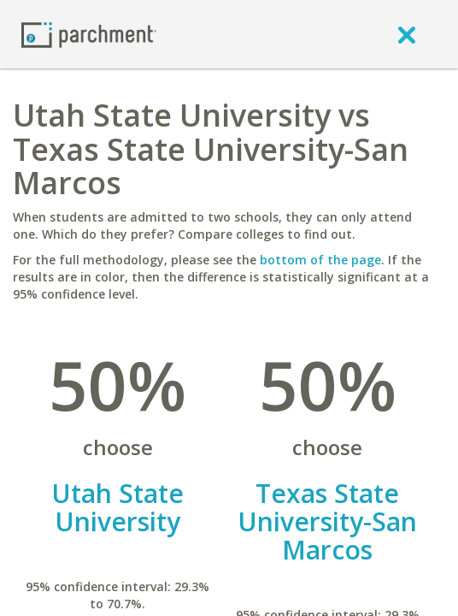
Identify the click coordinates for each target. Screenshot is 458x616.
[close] (407, 34)
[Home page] (88, 34)
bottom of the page (320, 260)
